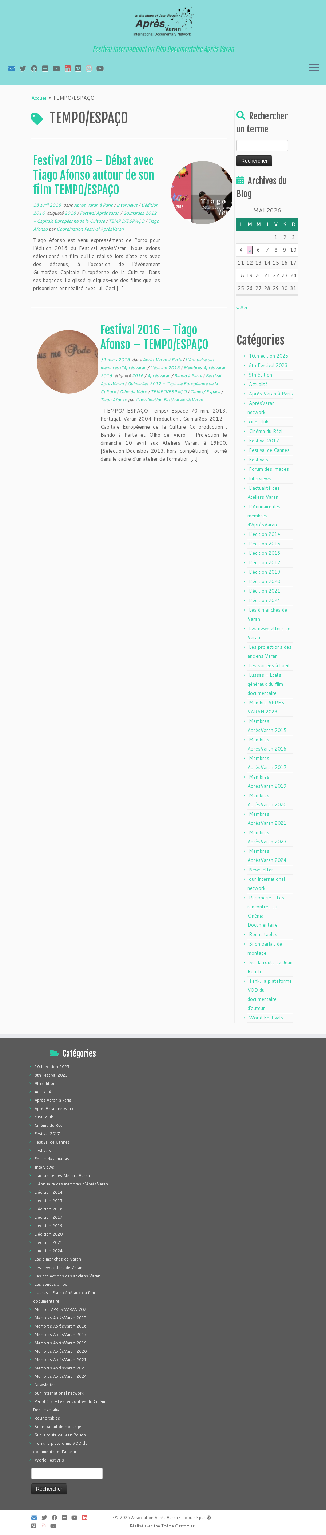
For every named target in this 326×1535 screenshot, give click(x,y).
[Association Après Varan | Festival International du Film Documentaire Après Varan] (163, 23)
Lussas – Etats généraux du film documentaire (265, 684)
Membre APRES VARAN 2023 (62, 1309)
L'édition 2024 (264, 600)
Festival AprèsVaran (100, 213)
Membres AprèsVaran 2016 (61, 1326)
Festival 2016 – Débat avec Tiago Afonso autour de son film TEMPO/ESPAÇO (93, 175)
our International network (59, 1393)
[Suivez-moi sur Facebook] (36, 68)
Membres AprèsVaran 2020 (61, 1351)
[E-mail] (14, 68)
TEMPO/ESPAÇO (127, 221)
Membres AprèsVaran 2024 (61, 1376)
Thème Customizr (177, 1526)
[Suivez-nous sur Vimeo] (80, 68)
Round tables (263, 934)
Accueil (39, 98)
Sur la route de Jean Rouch (60, 1435)
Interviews (127, 205)
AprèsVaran (159, 376)
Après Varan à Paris (94, 205)
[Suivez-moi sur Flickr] (47, 68)
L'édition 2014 (264, 534)
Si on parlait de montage (58, 1426)
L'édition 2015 (264, 543)
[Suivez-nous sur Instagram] (91, 68)
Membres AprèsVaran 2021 (61, 1360)
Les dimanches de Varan (58, 1259)
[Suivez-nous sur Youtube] (102, 68)
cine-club (259, 421)
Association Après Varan (154, 1517)
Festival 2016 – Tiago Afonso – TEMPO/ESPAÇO (154, 337)
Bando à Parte (188, 376)
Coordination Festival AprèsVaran (90, 229)
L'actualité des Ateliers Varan (62, 1175)
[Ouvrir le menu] (314, 68)
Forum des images (269, 469)
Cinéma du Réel (265, 431)
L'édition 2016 (165, 368)
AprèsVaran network (54, 1109)
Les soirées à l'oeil (269, 665)
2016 (70, 213)
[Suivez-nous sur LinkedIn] (70, 68)
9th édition (260, 374)
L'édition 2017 (264, 562)
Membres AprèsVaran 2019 (61, 1343)
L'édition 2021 (264, 591)
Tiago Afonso (114, 400)
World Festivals (266, 1017)
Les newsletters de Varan (59, 1267)
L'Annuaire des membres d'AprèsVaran (264, 515)
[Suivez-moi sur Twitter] (25, 68)
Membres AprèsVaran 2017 (61, 1334)
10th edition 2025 (268, 356)
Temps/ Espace (205, 392)
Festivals (258, 459)
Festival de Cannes (269, 450)
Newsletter (261, 869)
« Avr (242, 307)
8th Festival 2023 (268, 365)
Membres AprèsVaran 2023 (61, 1368)
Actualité (258, 384)
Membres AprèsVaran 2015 (61, 1318)
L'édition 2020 (264, 581)
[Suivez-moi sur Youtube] (59, 68)
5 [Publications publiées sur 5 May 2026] (249, 250)
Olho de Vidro (133, 392)
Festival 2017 (264, 440)
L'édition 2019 (264, 572)
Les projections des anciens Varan (67, 1276)
